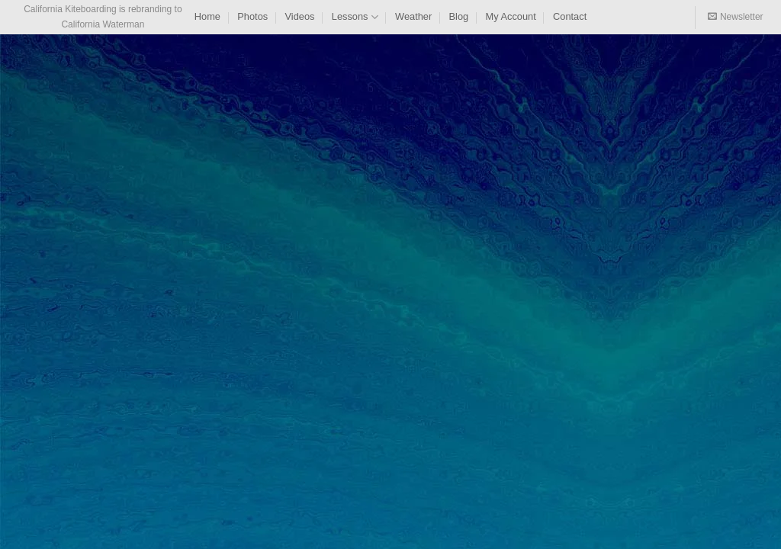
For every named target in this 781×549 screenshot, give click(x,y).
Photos (252, 16)
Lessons (355, 17)
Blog (459, 16)
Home (207, 16)
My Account (511, 16)
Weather (413, 16)
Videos (300, 16)
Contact (570, 16)
